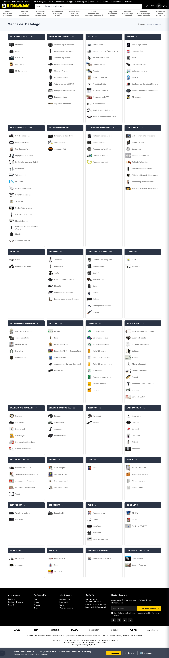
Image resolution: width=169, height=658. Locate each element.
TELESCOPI (92, 408)
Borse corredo (98, 266)
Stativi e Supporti (139, 364)
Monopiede (58, 266)
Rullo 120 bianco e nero (102, 364)
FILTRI (90, 37)
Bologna (37, 605)
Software (19, 201)
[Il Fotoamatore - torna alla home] (16, 6)
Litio (56, 338)
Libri (94, 468)
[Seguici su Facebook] (113, 620)
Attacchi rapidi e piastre (64, 279)
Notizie (27, 2)
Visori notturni (60, 436)
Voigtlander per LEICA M (64, 84)
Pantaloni (19, 351)
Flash (134, 260)
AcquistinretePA (117, 2)
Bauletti (96, 273)
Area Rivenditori (58, 636)
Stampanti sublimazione (25, 442)
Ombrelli (135, 377)
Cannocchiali (59, 422)
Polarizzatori (98, 45)
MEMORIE (130, 37)
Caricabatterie (60, 358)
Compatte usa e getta (102, 377)
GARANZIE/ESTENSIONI (98, 550)
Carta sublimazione (23, 449)
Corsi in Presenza (139, 565)
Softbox (135, 351)
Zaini (95, 286)
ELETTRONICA (16, 505)
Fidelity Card (94, 2)
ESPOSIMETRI (54, 505)
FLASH (130, 252)
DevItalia (94, 645)
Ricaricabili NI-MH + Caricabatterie (68, 351)
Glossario (96, 636)
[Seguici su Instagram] (119, 620)
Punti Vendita (17, 2)
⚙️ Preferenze (146, 653)
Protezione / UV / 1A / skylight (105, 51)
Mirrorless (19, 45)
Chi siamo (6, 2)
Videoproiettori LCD (23, 468)
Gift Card (58, 571)
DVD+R (135, 520)
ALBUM (130, 460)
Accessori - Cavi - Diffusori (143, 384)
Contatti (128, 2)
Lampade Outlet (138, 397)
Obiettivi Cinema (60, 71)
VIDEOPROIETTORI (17, 460)
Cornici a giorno (60, 474)
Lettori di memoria (139, 71)
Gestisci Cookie (136, 636)
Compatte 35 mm (100, 155)
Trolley (95, 293)
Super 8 (96, 390)
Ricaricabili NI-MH (61, 344)
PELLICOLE (92, 323)
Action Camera (138, 142)
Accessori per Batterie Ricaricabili (67, 364)
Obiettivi (135, 422)
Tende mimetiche (22, 338)
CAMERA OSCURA (134, 408)
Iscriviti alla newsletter (149, 608)
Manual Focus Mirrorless (63, 51)
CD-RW (135, 513)
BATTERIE (53, 323)
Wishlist (62, 605)
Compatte (19, 64)
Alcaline (57, 331)
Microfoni (97, 533)
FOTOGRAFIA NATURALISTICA (22, 323)
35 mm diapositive (100, 338)
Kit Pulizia (19, 182)
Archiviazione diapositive (25, 487)
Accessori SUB (60, 149)
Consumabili (20, 429)
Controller (19, 520)
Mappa (112, 636)
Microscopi (19, 558)
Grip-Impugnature (22, 149)
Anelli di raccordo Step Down (104, 117)
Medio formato (21, 71)
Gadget (57, 565)
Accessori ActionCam (140, 155)
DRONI (12, 252)
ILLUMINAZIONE (133, 323)
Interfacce (97, 526)
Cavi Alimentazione (23, 195)
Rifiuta (130, 653)
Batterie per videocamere (142, 169)
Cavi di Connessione (23, 188)
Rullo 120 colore (99, 351)
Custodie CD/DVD (139, 526)
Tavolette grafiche (22, 513)
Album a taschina (139, 468)
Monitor (18, 234)
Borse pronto (98, 279)
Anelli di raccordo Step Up (103, 110)
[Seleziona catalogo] (39, 6)
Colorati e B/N (99, 64)
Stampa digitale (81, 2)
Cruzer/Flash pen (139, 64)
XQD (134, 58)
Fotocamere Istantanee (102, 136)
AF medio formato (61, 77)
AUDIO (90, 505)
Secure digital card (139, 45)
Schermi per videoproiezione (26, 474)
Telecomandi (20, 175)
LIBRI (90, 460)
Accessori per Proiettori (24, 481)
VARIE (51, 550)
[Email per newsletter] (124, 608)
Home (141, 24)
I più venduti (70, 636)
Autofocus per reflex (62, 58)
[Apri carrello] (159, 6)
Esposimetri (59, 513)
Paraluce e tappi (60, 97)
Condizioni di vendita (15, 602)
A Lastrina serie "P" (101, 97)
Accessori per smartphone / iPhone (26, 227)
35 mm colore (98, 331)
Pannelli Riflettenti (139, 371)
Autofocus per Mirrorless (64, 45)
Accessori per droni (23, 266)
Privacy (133, 613)
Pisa (35, 599)
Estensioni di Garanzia (102, 558)
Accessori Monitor (22, 241)
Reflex (17, 51)
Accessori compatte (101, 162)
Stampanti (19, 422)
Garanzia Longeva (66, 608)
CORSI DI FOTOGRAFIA (136, 550)
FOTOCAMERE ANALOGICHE (99, 128)
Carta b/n (136, 436)
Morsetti (57, 286)
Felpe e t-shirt (21, 344)
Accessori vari (20, 358)
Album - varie (137, 487)
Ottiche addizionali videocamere (145, 175)
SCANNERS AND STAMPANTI (21, 408)
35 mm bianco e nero (101, 344)
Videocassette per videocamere (145, 188)
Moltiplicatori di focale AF (64, 91)
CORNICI (52, 460)
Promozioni (60, 2)
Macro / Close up (100, 77)
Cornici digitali (59, 468)
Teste (56, 273)
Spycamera (136, 149)
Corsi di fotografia (39, 2)
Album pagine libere (140, 474)
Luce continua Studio (140, 344)
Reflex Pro (19, 58)
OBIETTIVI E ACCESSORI (59, 37)
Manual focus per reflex (63, 64)
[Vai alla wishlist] (152, 6)
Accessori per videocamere (143, 182)
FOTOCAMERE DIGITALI (19, 37)
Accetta (115, 653)
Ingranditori (136, 416)
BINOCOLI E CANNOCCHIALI (60, 408)
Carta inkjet (20, 436)
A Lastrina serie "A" (100, 91)
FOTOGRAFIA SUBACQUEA (60, 128)
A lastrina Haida (99, 84)
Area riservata (65, 599)
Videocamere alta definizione (143, 136)
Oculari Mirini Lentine (23, 208)
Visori (17, 494)
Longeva (105, 2)
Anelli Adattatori (22, 142)
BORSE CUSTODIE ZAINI (97, 252)
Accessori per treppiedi (63, 293)
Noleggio (70, 2)
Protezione (19, 169)
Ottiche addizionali (22, 136)
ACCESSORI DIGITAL (18, 128)
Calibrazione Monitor (23, 214)
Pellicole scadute (100, 384)
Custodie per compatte (102, 260)
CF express (136, 97)
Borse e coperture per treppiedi (66, 299)
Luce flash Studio (139, 338)
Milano (36, 608)
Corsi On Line (137, 558)
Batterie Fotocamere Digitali (26, 162)
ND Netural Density (101, 58)
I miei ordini (64, 602)
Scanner (18, 416)
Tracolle (96, 312)
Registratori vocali (100, 539)
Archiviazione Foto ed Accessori (145, 91)
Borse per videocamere (102, 306)
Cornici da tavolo (61, 487)
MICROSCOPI (15, 550)
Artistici (96, 71)
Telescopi (97, 416)
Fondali (135, 358)
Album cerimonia (138, 481)
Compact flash (138, 51)
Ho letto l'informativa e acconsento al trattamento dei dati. (136, 614)
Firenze (36, 602)
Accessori (136, 266)
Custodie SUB (59, 142)
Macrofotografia (21, 221)
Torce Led (136, 390)
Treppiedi (58, 260)
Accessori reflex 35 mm (102, 149)
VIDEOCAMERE (133, 128)
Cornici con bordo (61, 481)
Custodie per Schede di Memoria (145, 84)
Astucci (96, 299)
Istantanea (97, 371)
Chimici (135, 442)
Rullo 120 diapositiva (101, 358)
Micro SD (135, 77)
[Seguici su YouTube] (130, 620)
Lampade (136, 429)
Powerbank (58, 371)
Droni (17, 260)
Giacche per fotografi (23, 331)
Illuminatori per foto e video (143, 331)
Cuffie (95, 520)
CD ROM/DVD (132, 505)
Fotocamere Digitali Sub (64, 136)
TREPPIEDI (53, 252)
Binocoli (57, 416)
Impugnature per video (24, 155)
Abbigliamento (60, 558)
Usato (51, 2)
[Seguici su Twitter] (125, 620)
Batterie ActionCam (140, 162)
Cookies (126, 636)
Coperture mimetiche (62, 104)
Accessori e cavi (99, 513)
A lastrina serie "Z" (100, 104)
